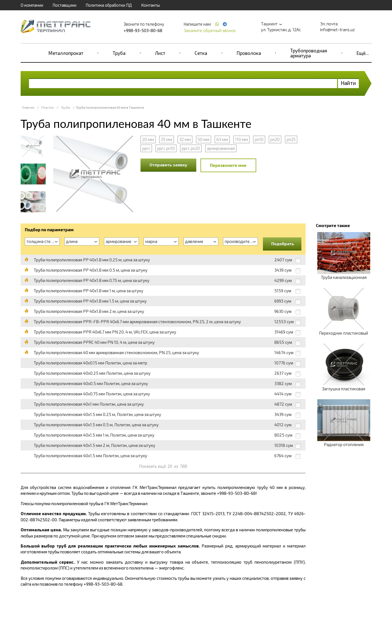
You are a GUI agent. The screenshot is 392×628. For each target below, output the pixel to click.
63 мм (222, 139)
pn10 (259, 139)
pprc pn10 (166, 148)
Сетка (201, 52)
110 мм (241, 139)
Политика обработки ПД (109, 5)
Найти (348, 83)
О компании (32, 5)
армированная (221, 148)
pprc (146, 148)
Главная (28, 107)
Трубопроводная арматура (308, 53)
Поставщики (64, 5)
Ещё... (363, 52)
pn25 (291, 139)
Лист (160, 52)
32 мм (185, 139)
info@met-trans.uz (337, 29)
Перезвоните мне (228, 165)
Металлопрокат (66, 52)
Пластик (47, 107)
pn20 (275, 139)
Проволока (249, 52)
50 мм (203, 139)
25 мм (166, 139)
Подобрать (282, 243)
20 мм (148, 139)
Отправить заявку (168, 164)
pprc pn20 (191, 148)
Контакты (150, 5)
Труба (119, 52)
